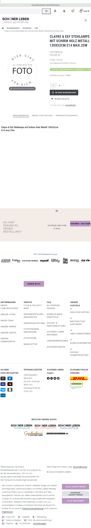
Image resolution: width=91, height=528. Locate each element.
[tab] (21, 115)
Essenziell (10, 517)
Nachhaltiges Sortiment (77, 322)
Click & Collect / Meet (33, 306)
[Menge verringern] (64, 85)
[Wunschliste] (73, 11)
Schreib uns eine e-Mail (57, 227)
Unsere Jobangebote (7, 340)
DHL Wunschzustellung (39, 520)
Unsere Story (8, 314)
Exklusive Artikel (80, 312)
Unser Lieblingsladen (9, 306)
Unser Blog (33, 284)
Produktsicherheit (67, 115)
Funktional (25, 523)
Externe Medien (13, 520)
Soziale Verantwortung (79, 353)
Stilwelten (26, 28)
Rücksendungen (56, 347)
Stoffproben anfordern (31, 330)
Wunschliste (60, 99)
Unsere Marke (8, 327)
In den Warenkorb (64, 92)
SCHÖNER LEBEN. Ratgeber (55, 333)
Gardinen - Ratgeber (80, 224)
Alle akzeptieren (75, 487)
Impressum (7, 512)
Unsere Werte (8, 333)
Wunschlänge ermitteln (55, 315)
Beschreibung (21, 115)
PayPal (9, 523)
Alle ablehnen (75, 501)
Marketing (41, 517)
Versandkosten (70, 105)
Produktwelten (13, 28)
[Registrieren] (64, 11)
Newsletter (30, 344)
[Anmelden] (55, 11)
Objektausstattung (34, 323)
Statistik (26, 517)
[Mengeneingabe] (53, 85)
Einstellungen (39, 523)
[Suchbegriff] (21, 11)
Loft (36, 28)
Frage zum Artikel (42, 115)
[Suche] (46, 11)
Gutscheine (30, 338)
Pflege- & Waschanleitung (56, 324)
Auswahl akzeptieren (75, 494)
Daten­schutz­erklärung (32, 508)
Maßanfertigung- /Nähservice (34, 315)
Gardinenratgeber (57, 341)
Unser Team (6, 320)
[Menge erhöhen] (59, 85)
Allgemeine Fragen (53, 306)
